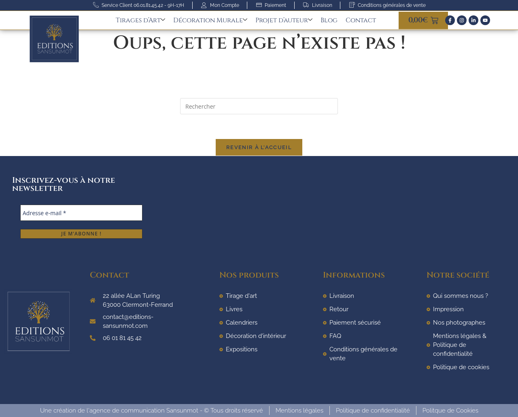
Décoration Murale (210, 20)
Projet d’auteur (283, 20)
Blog (329, 20)
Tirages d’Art (140, 20)
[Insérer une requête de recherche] (259, 106)
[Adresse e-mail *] (81, 213)
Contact (361, 20)
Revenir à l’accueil (259, 147)
